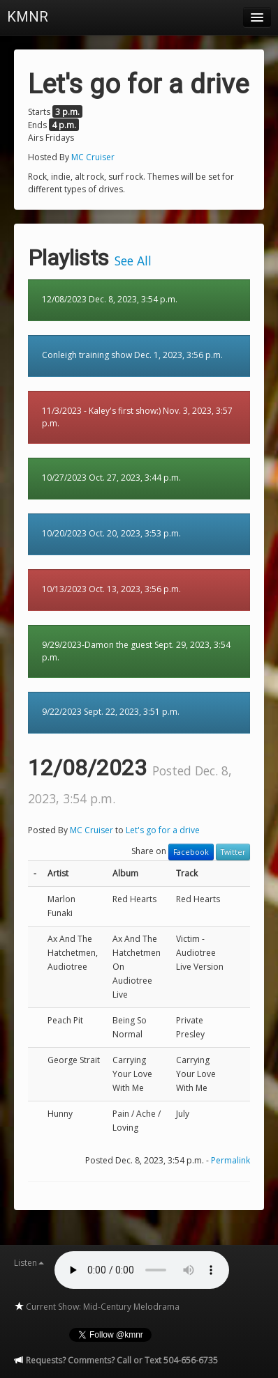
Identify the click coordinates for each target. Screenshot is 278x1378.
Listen (29, 1263)
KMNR (27, 16)
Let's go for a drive (163, 830)
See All (133, 260)
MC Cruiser (93, 157)
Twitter (233, 852)
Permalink (230, 1160)
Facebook (191, 852)
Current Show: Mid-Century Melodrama (97, 1307)
